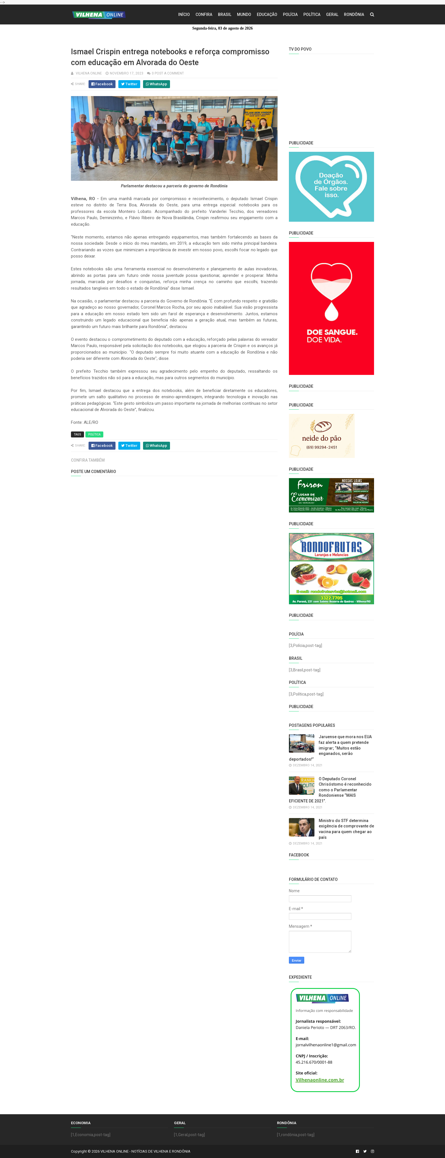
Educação (267, 14)
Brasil (224, 14)
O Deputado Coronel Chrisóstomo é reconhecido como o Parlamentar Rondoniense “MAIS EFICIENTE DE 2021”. (330, 790)
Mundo (244, 14)
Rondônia (354, 14)
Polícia (290, 14)
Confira (204, 14)
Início (184, 14)
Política (311, 14)
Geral (332, 14)
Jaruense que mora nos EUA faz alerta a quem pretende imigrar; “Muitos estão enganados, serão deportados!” (330, 747)
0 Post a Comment (168, 73)
